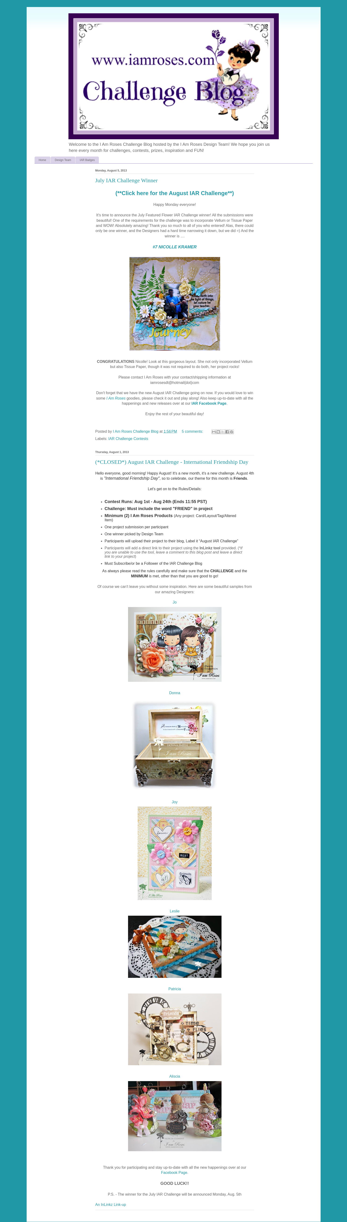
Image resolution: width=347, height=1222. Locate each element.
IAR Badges (87, 160)
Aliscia (174, 1076)
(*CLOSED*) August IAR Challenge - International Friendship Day (171, 462)
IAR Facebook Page (209, 403)
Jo (175, 602)
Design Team (63, 160)
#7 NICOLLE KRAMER (175, 247)
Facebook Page (174, 1173)
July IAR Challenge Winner (126, 180)
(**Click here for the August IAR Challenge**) (174, 193)
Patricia (174, 989)
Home (42, 160)
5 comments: (193, 431)
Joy (175, 802)
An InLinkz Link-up (110, 1205)
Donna (174, 693)
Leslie (175, 911)
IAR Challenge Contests (128, 439)
